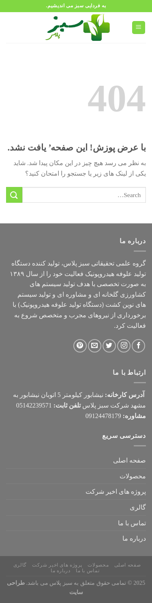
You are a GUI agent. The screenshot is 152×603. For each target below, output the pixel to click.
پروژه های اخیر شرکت (116, 491)
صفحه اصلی (129, 460)
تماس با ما (132, 523)
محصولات (133, 476)
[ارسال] (14, 195)
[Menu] (139, 27)
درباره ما (134, 538)
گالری (138, 507)
